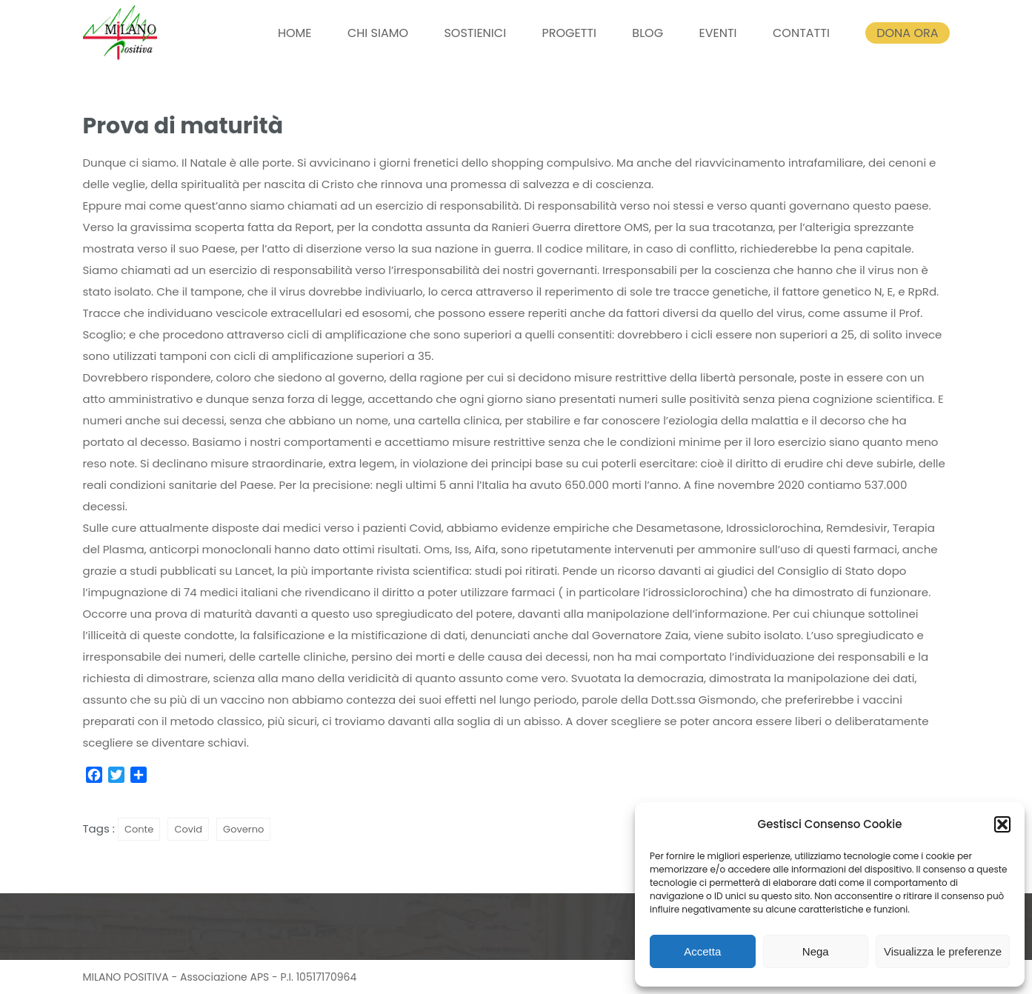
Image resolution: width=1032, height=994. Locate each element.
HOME (295, 32)
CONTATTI (801, 32)
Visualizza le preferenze (943, 951)
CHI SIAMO (377, 32)
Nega (815, 951)
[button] (1002, 824)
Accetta (702, 951)
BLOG (647, 32)
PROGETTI (569, 32)
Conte (138, 829)
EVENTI (717, 32)
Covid (188, 829)
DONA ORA (907, 32)
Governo (243, 829)
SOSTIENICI (475, 32)
